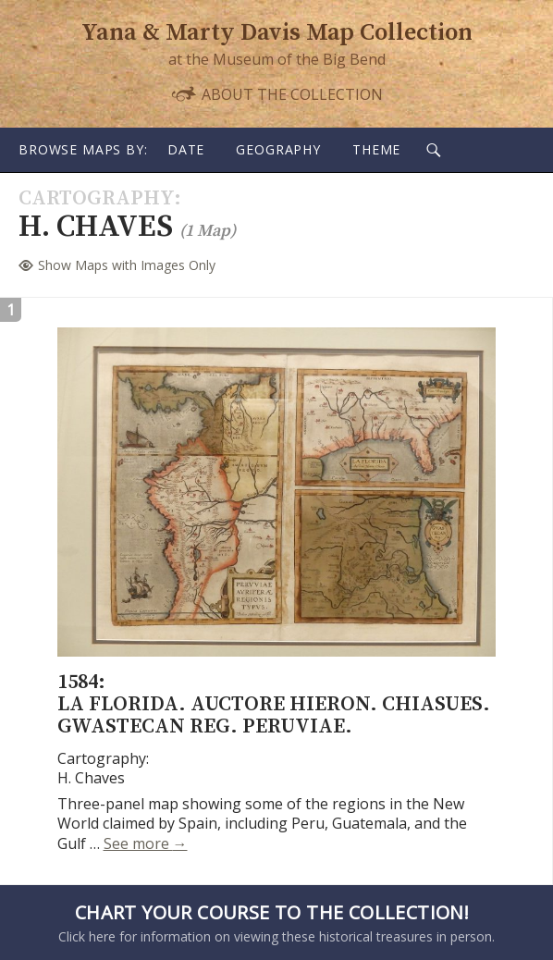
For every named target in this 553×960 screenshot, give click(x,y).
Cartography (96, 198)
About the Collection (276, 94)
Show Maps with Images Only (126, 265)
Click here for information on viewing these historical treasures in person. (272, 922)
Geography (278, 149)
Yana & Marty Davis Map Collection (277, 32)
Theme (376, 149)
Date (185, 149)
